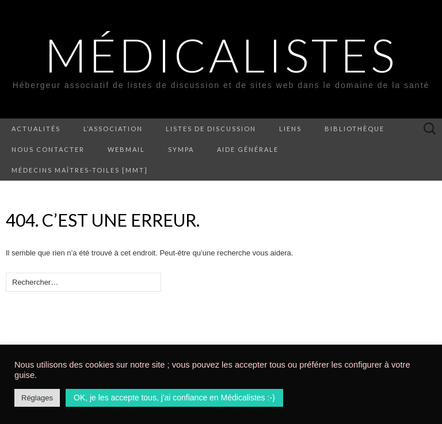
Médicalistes (221, 54)
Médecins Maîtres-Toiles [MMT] (80, 170)
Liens (290, 128)
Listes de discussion (211, 128)
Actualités (36, 128)
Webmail (126, 149)
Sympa (181, 149)
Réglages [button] (37, 398)
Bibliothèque (354, 128)
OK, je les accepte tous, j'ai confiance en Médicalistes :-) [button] (174, 397)
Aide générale (248, 149)
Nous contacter (48, 149)
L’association (113, 128)
